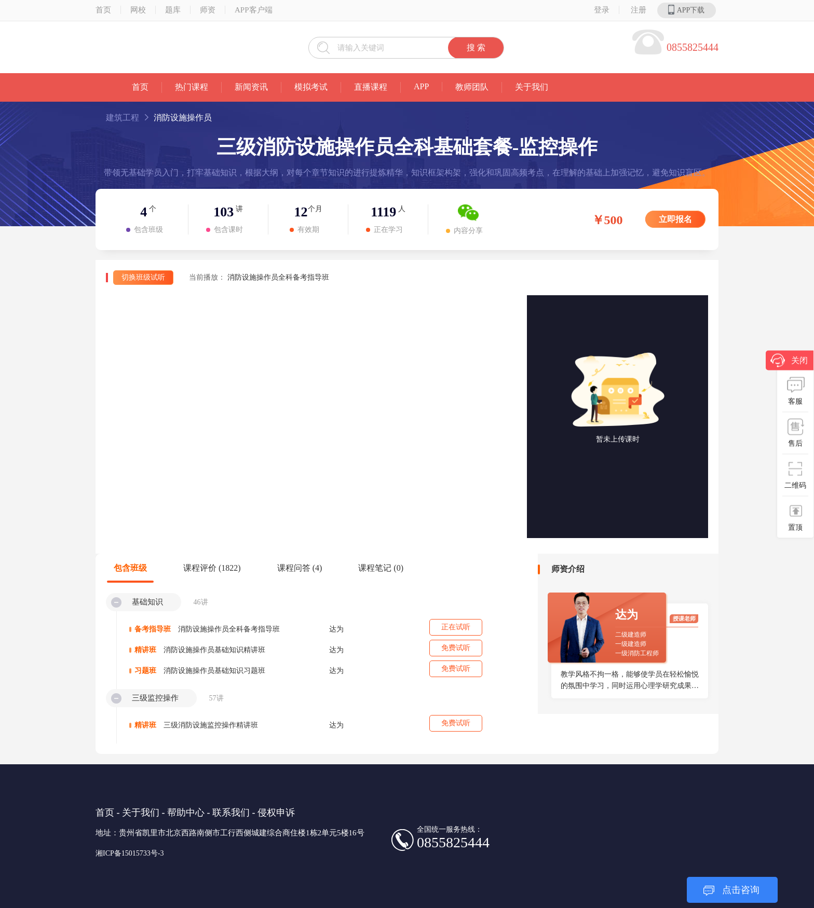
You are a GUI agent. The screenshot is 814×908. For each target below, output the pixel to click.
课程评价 (212, 567)
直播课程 (370, 86)
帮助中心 (186, 812)
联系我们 (231, 812)
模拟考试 (311, 86)
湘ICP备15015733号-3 (130, 853)
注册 (638, 10)
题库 (173, 10)
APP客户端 (254, 10)
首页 (103, 10)
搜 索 (476, 47)
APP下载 (686, 10)
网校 (138, 10)
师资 (207, 10)
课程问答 (299, 567)
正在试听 (455, 627)
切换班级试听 (143, 277)
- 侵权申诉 (273, 812)
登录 (601, 10)
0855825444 (692, 47)
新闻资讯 (251, 86)
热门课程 (191, 86)
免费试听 (455, 648)
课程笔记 (380, 567)
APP (421, 86)
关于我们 (531, 86)
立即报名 (675, 219)
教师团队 (472, 86)
